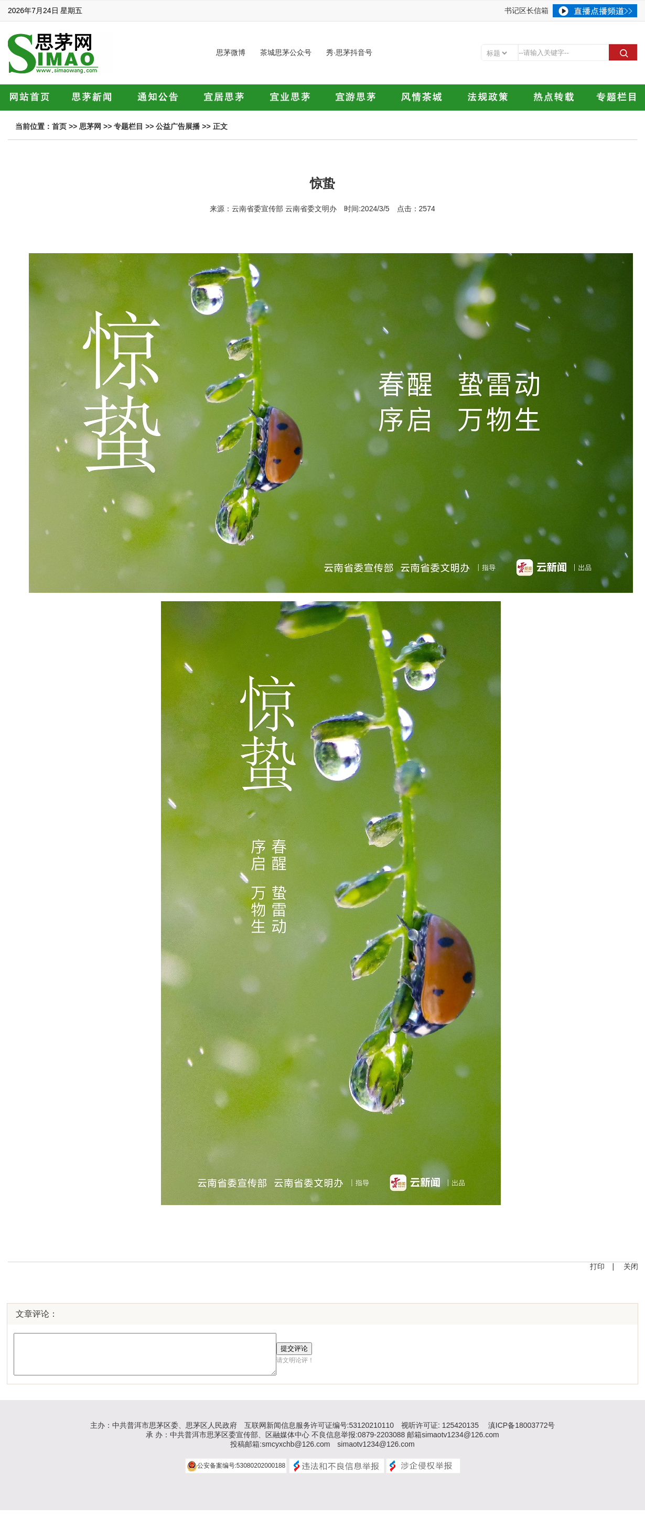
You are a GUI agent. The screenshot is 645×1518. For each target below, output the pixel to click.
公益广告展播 (178, 126)
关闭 (631, 1266)
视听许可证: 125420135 (440, 1433)
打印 (597, 1266)
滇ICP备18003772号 (521, 1433)
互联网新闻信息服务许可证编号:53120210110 (319, 1433)
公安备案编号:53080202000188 (241, 1473)
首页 (59, 126)
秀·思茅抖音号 (349, 52)
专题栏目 (128, 126)
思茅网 (90, 126)
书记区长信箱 (526, 10)
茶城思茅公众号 (285, 52)
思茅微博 (230, 52)
